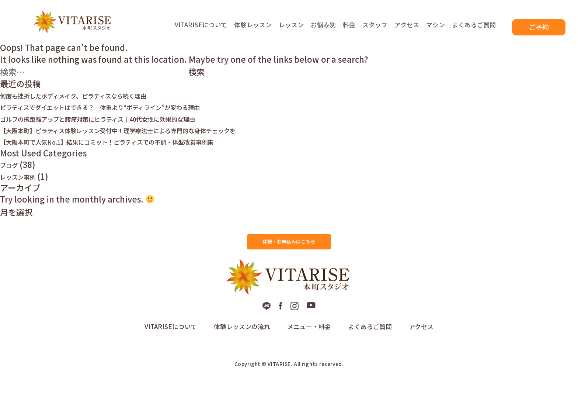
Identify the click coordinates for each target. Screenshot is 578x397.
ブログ (12, 173)
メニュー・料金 (309, 348)
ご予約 (539, 27)
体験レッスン (253, 29)
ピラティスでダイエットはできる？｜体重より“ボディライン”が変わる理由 (137, 115)
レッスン (291, 29)
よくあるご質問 (474, 29)
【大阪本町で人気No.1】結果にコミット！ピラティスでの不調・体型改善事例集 (147, 150)
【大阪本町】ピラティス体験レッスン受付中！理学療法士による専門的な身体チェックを (162, 138)
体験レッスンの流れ (242, 348)
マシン (435, 29)
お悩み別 (323, 29)
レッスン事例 (24, 185)
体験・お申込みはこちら (289, 253)
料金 (349, 29)
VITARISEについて (201, 29)
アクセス (406, 29)
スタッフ (374, 29)
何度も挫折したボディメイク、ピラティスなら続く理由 (100, 104)
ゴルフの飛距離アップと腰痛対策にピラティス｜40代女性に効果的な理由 (134, 127)
